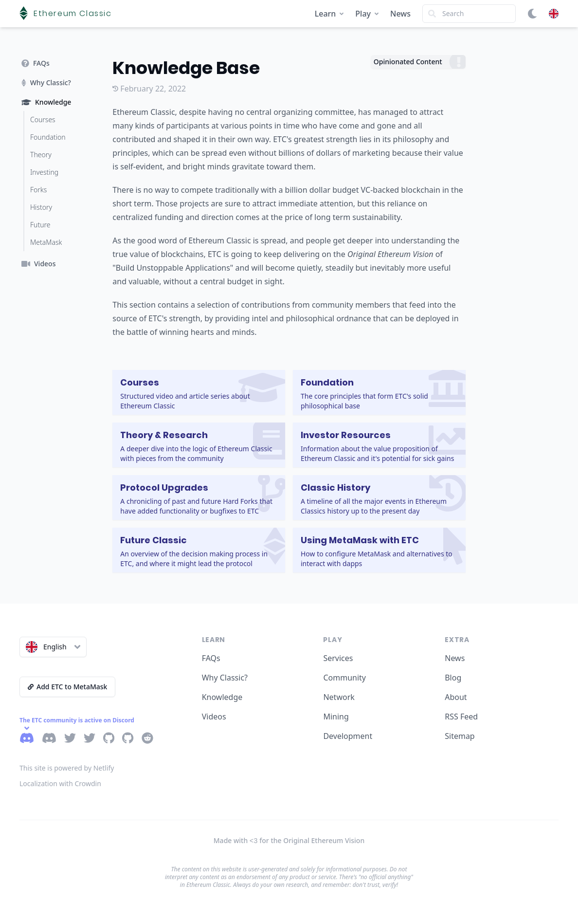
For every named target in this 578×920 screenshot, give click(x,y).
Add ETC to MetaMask (67, 686)
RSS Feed (461, 716)
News (400, 13)
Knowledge (222, 697)
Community (344, 677)
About (456, 697)
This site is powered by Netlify (66, 768)
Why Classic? (225, 677)
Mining (335, 716)
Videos (214, 716)
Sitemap (460, 736)
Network (338, 697)
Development (347, 736)
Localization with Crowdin (60, 783)
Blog (453, 677)
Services (338, 658)
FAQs (211, 658)
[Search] (469, 13)
